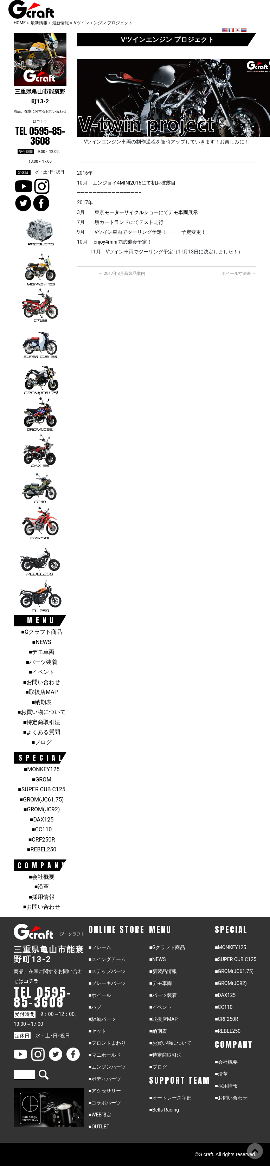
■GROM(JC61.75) (42, 799)
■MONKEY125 (42, 769)
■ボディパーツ (105, 1079)
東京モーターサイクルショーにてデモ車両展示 (146, 212)
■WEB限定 (100, 1114)
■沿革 (41, 886)
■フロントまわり (107, 1043)
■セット (97, 1031)
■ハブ (95, 1007)
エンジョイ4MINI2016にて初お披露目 (134, 183)
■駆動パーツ (102, 1019)
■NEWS (41, 642)
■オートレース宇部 (170, 1098)
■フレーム (100, 947)
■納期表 (42, 702)
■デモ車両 (42, 652)
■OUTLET (99, 1126)
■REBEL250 (41, 849)
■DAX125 (41, 819)
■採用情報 (42, 897)
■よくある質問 (41, 732)
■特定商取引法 (41, 722)
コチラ (42, 121)
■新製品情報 (162, 971)
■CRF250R (41, 839)
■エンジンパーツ (107, 1067)
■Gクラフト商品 (41, 632)
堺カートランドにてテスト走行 (129, 222)
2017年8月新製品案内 (121, 273)
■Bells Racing (164, 1110)
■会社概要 (42, 877)
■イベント (42, 672)
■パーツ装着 (42, 662)
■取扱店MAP (41, 692)
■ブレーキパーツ (107, 983)
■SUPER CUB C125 (41, 789)
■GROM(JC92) (42, 809)
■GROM (41, 779)
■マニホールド (105, 1055)
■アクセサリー (105, 1091)
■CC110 (42, 829)
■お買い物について (42, 712)
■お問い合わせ (41, 682)
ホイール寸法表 (238, 273)
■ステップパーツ (107, 971)
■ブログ (42, 742)
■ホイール (100, 995)
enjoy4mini (105, 242)
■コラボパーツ (105, 1103)
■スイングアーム (107, 959)
